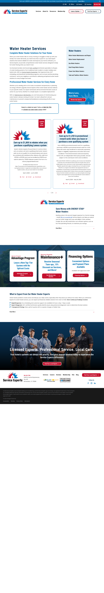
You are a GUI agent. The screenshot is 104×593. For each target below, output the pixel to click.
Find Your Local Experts (52, 364)
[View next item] (56, 192)
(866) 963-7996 (47, 107)
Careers (79, 4)
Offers (71, 4)
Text (23, 177)
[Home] (15, 11)
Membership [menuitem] (61, 11)
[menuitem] (80, 56)
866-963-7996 (97, 4)
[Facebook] (88, 383)
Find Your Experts (93, 11)
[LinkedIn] (95, 383)
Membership (66, 375)
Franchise (88, 4)
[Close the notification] (99, 1)
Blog (77, 375)
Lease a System (76, 11)
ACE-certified (34, 68)
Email (29, 177)
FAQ (65, 4)
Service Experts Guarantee (29, 72)
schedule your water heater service (32, 109)
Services (45, 375)
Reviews (58, 375)
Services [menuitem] (38, 11)
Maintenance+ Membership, (23, 95)
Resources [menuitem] (53, 11)
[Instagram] (91, 383)
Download (38, 177)
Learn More (81, 1)
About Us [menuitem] (45, 11)
